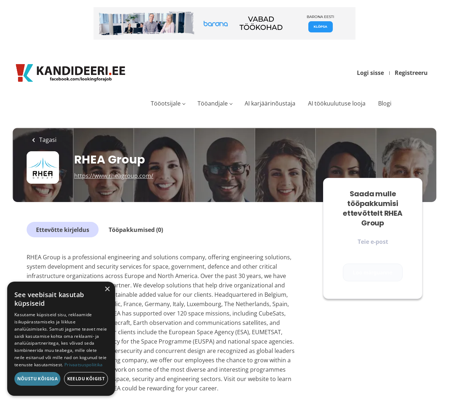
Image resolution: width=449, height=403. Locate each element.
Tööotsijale (166, 103)
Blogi (384, 103)
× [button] (107, 289)
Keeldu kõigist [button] (86, 379)
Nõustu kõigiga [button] (37, 379)
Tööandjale (213, 103)
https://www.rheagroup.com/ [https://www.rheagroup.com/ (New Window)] (113, 176)
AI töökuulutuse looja (337, 103)
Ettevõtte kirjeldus (62, 230)
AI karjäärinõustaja (270, 103)
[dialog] (61, 339)
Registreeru (411, 72)
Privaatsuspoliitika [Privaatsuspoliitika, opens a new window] (83, 365)
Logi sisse (370, 72)
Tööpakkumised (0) (136, 230)
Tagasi (47, 140)
